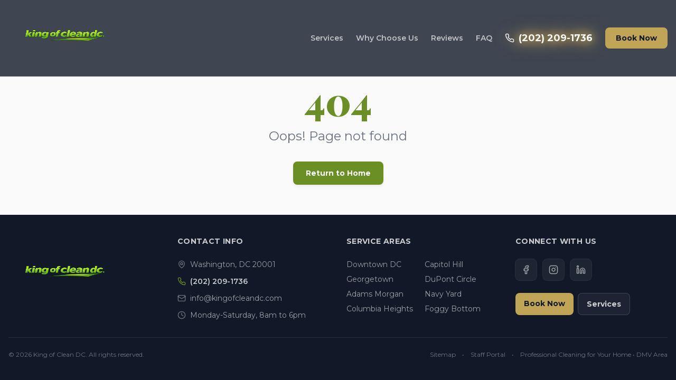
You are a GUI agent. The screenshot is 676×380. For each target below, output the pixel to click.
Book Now (636, 38)
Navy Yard (443, 294)
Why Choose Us (387, 38)
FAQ (484, 38)
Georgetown (369, 279)
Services (327, 38)
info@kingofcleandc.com (236, 298)
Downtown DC (373, 264)
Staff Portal (488, 354)
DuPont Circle (450, 279)
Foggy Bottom (453, 309)
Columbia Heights (379, 309)
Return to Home (338, 173)
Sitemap (443, 354)
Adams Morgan (374, 294)
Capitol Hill (444, 264)
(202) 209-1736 (549, 38)
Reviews (447, 38)
